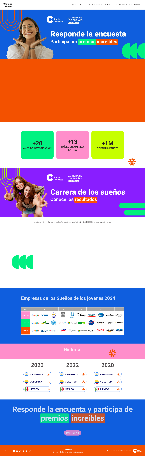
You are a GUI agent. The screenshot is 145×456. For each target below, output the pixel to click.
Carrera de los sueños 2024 (92, 5)
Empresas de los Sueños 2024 (114, 5)
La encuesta (76, 5)
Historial (129, 5)
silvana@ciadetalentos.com (75, 452)
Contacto (137, 5)
